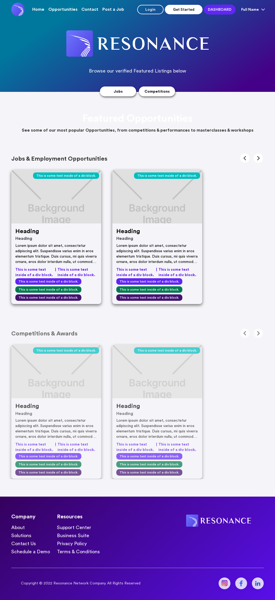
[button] (63, 9)
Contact (89, 9)
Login (150, 10)
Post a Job (113, 9)
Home (38, 9)
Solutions (21, 535)
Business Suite (73, 535)
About (18, 527)
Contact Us (23, 543)
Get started (183, 10)
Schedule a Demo (30, 551)
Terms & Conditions (78, 551)
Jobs (118, 91)
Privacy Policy (72, 543)
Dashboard (219, 10)
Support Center (74, 527)
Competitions (157, 91)
